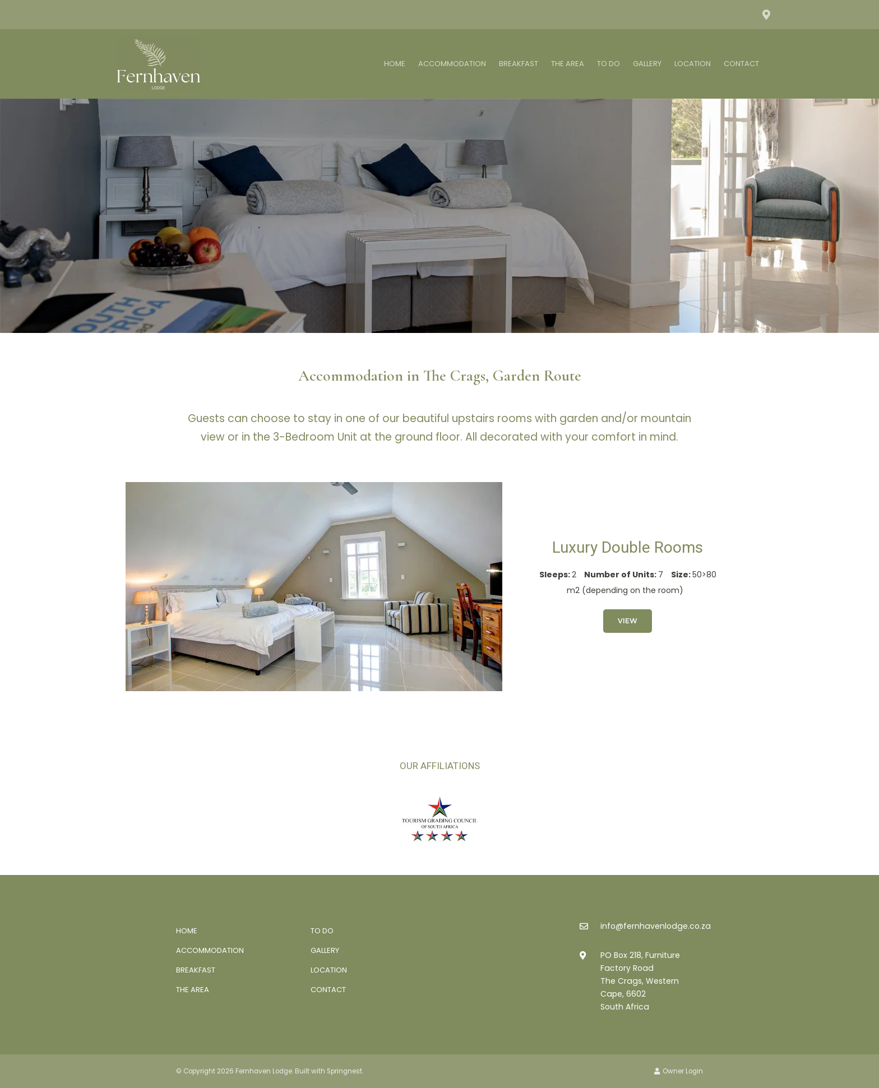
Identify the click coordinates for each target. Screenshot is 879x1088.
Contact (741, 63)
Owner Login (678, 1071)
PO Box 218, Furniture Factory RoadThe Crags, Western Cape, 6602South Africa (640, 981)
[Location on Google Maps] (765, 14)
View (627, 621)
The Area (567, 63)
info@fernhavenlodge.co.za (655, 926)
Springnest (344, 1071)
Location (692, 63)
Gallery (647, 63)
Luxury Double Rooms (627, 547)
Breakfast (518, 63)
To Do (608, 63)
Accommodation (452, 63)
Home (394, 63)
